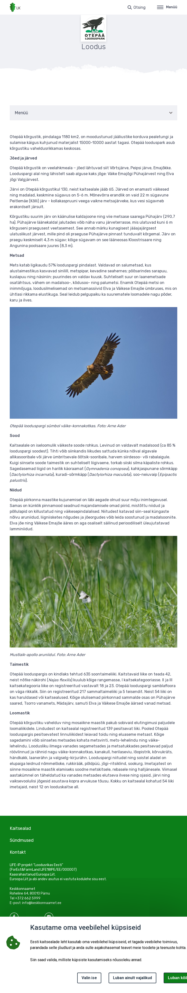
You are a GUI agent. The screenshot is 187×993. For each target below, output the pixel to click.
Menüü (167, 7)
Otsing (139, 7)
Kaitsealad (20, 828)
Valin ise (89, 977)
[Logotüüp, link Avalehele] (15, 7)
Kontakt (18, 852)
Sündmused (22, 840)
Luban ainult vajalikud (132, 977)
